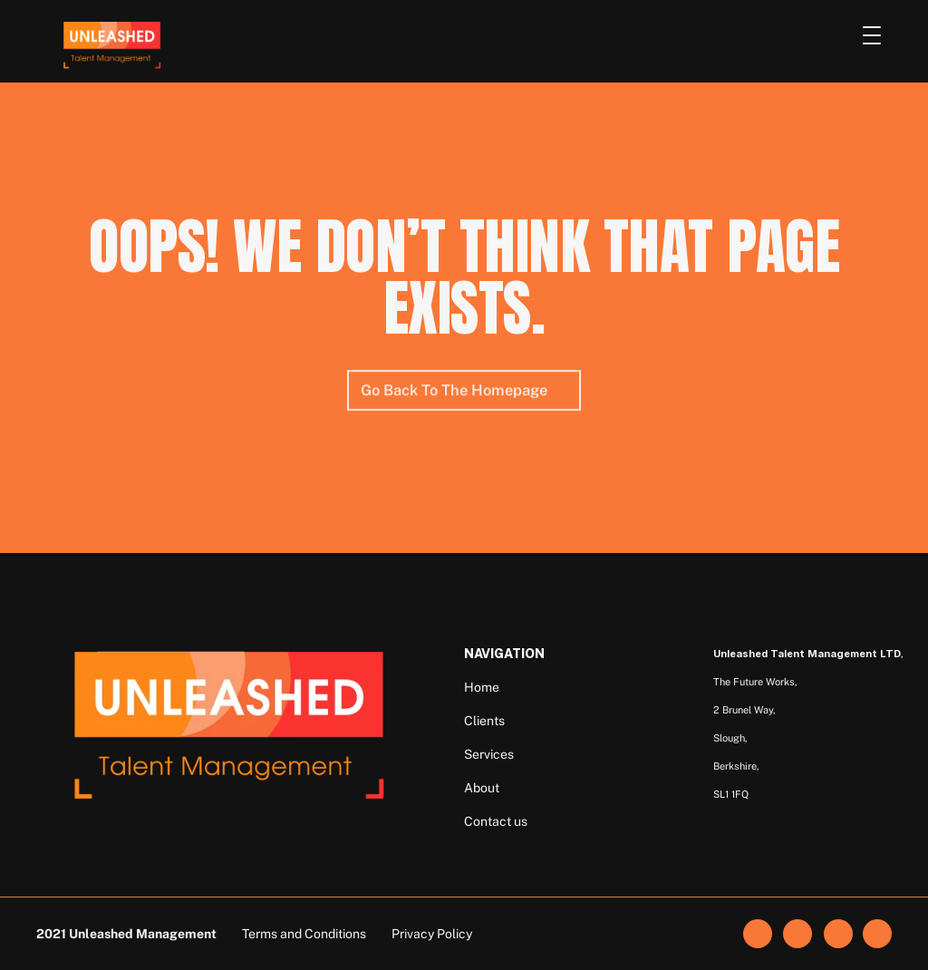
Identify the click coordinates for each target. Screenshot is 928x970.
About (481, 788)
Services (489, 754)
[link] (797, 933)
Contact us (495, 821)
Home (481, 687)
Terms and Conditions (304, 933)
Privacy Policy (432, 933)
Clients (484, 720)
